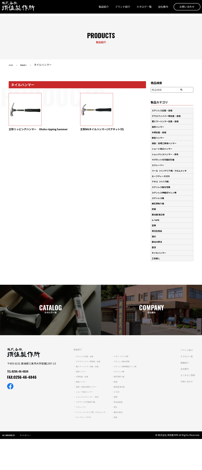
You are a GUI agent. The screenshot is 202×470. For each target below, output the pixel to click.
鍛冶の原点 (157, 235)
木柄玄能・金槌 (160, 131)
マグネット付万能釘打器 (164, 157)
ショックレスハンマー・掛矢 (166, 152)
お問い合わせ (182, 8)
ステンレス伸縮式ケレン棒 (165, 188)
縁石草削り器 (158, 199)
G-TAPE (156, 214)
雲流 (154, 240)
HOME (12, 65)
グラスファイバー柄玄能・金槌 (167, 115)
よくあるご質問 (96, 440)
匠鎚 (154, 204)
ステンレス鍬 (158, 194)
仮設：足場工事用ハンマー (165, 141)
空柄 (154, 220)
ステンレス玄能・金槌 (163, 110)
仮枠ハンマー (158, 125)
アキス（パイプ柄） (162, 178)
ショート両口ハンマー (163, 146)
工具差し (156, 251)
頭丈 (154, 230)
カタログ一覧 (139, 8)
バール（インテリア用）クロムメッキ (171, 167)
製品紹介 (99, 8)
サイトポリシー (32, 465)
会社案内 (158, 8)
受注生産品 (157, 225)
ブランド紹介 (117, 8)
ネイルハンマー (160, 246)
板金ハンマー (158, 136)
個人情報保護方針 (11, 465)
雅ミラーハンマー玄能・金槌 (166, 120)
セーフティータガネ (162, 173)
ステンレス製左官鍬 (162, 183)
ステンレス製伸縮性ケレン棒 (119, 359)
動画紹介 (92, 428)
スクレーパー (158, 162)
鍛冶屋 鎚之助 (159, 209)
